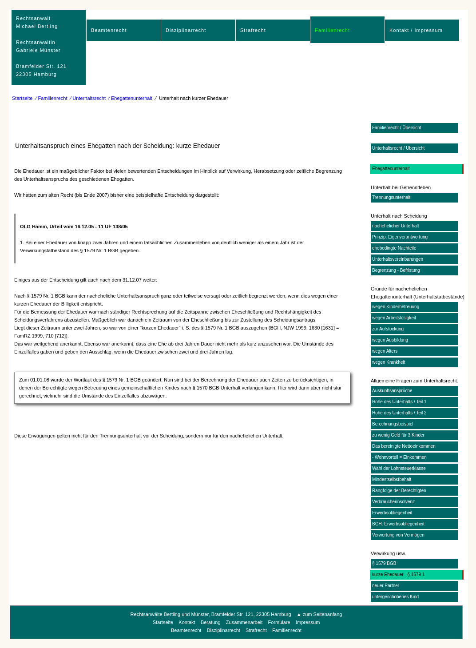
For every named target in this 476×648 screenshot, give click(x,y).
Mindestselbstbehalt (391, 479)
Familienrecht (332, 30)
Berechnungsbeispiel (392, 423)
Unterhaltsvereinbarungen (397, 259)
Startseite (22, 98)
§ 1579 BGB (384, 563)
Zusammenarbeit (244, 622)
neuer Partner (385, 585)
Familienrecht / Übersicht (396, 127)
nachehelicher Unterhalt (395, 225)
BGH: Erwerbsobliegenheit (398, 523)
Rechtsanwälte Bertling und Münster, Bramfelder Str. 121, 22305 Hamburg (211, 614)
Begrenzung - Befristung (396, 270)
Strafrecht (253, 30)
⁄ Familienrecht (51, 98)
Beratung (211, 622)
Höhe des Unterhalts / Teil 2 (399, 412)
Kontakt (186, 622)
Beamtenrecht (109, 30)
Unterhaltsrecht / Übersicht (398, 148)
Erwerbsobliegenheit (392, 512)
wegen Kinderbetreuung (395, 306)
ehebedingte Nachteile (394, 248)
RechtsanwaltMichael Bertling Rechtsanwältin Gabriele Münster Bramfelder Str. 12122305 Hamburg (41, 46)
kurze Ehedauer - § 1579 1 (398, 574)
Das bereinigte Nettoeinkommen (404, 446)
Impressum (308, 622)
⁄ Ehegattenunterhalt (130, 98)
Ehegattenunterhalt (391, 168)
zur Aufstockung (388, 328)
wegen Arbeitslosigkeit (394, 317)
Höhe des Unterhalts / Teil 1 (399, 401)
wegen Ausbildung (390, 340)
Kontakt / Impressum (416, 30)
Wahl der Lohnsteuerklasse (399, 468)
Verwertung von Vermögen (398, 535)
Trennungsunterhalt (391, 197)
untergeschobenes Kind (395, 596)
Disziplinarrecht (186, 30)
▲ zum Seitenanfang (319, 614)
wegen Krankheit (388, 362)
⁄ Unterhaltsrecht (88, 98)
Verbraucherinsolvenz (393, 501)
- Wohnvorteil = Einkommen (399, 457)
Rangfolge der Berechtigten (399, 490)
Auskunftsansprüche (392, 390)
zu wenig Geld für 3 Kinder (398, 435)
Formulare (279, 622)
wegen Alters (384, 351)
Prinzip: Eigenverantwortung (400, 237)
